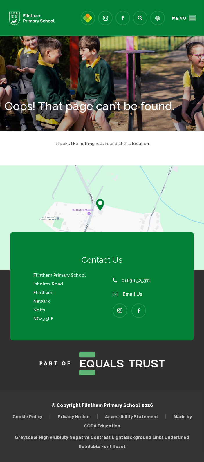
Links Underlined (170, 437)
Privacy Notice (74, 416)
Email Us (127, 294)
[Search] (140, 18)
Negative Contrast (90, 437)
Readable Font (95, 446)
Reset (119, 446)
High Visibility (53, 437)
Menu (179, 18)
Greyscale (26, 437)
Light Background (131, 437)
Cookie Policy (27, 416)
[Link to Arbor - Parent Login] (88, 18)
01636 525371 (132, 280)
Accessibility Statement (131, 416)
